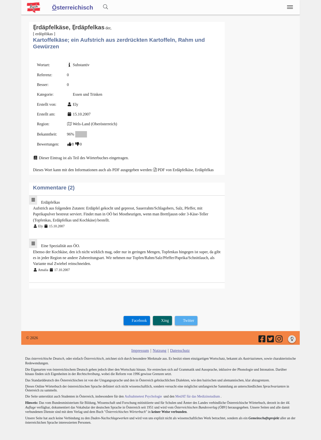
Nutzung (159, 348)
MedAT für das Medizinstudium (196, 394)
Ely (75, 104)
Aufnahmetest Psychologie (142, 394)
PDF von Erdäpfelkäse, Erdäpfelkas (184, 169)
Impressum (140, 348)
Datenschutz (179, 348)
